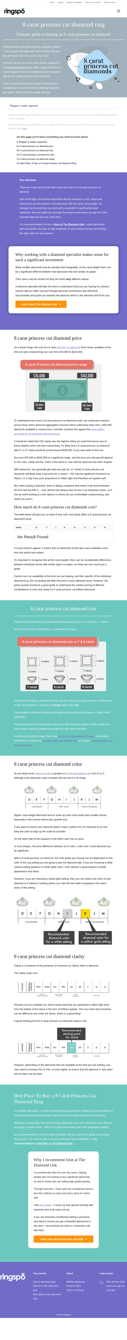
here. (25, 128)
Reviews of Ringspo (74, 2)
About (51, 2)
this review (45, 1205)
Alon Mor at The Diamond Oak (55, 1143)
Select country (112, 2)
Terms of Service (75, 1290)
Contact (60, 2)
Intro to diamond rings (44, 1281)
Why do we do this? (93, 2)
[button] (63, 106)
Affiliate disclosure (75, 1281)
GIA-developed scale (79, 773)
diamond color (43, 773)
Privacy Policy (73, 1286)
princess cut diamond (68, 347)
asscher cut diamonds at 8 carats (76, 736)
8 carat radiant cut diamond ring (59, 740)
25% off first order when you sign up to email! (115, 1285)
